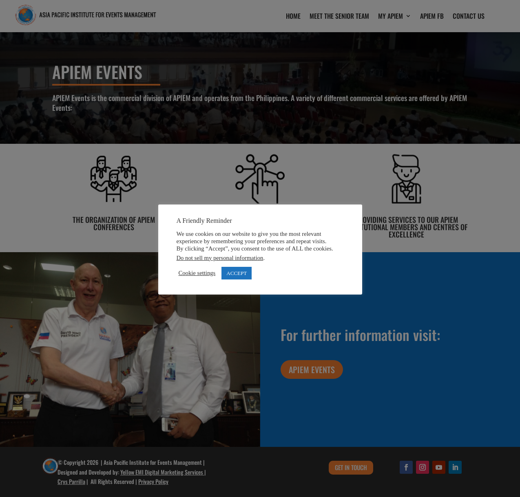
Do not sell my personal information (220, 258)
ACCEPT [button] (236, 273)
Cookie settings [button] (197, 273)
